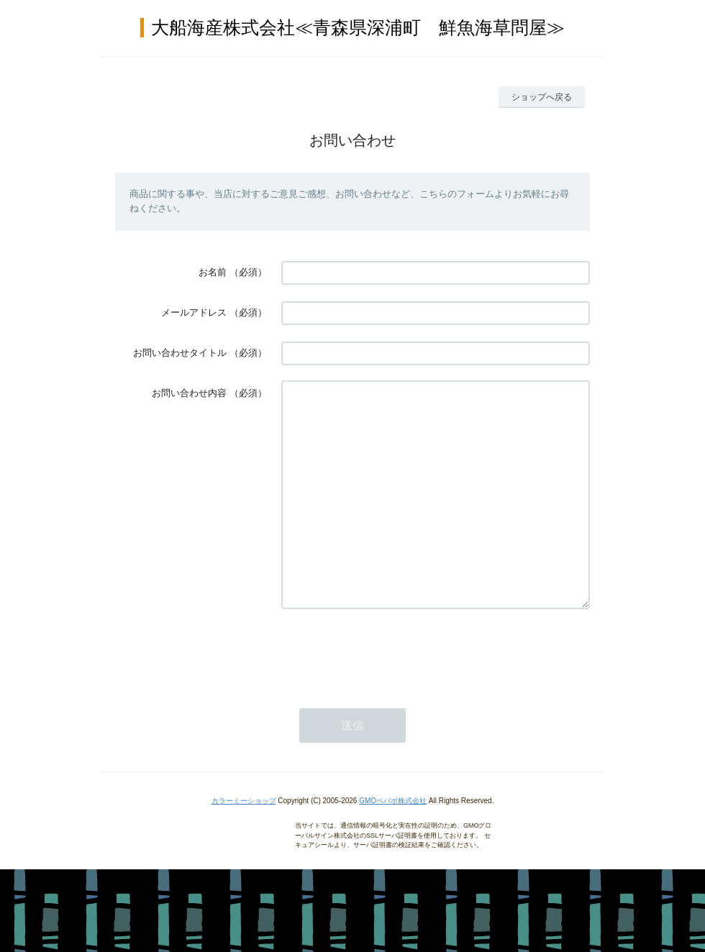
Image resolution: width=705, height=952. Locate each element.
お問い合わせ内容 (189, 393)
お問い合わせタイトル (180, 352)
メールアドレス (194, 312)
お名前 (213, 272)
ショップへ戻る (541, 97)
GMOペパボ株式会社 (393, 844)
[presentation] (390, 695)
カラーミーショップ (244, 844)
